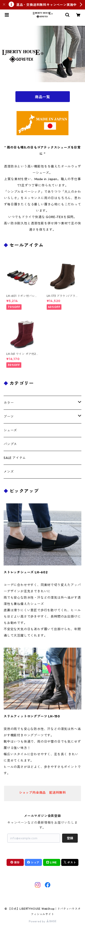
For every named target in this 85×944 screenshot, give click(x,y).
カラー (9, 403)
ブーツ (9, 416)
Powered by (42, 921)
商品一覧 (42, 97)
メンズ (9, 472)
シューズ (10, 430)
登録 (70, 838)
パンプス (10, 444)
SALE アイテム (15, 458)
